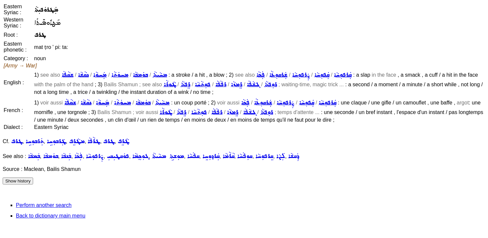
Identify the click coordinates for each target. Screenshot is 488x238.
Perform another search (44, 205)
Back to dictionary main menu (50, 215)
